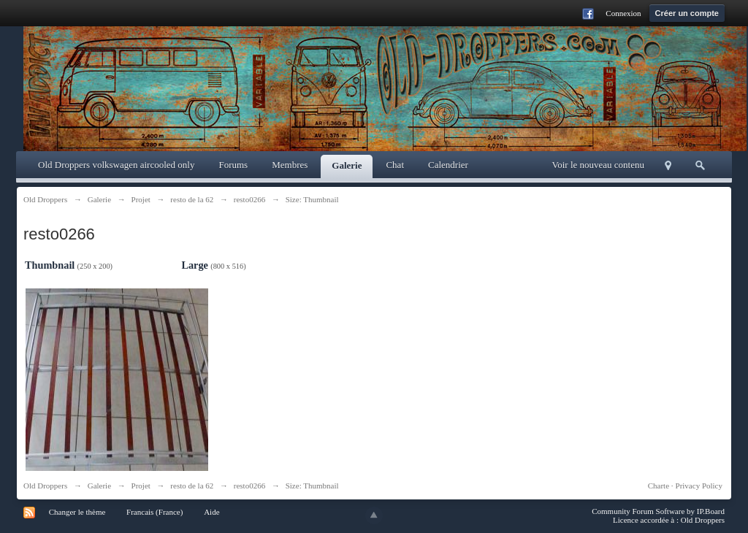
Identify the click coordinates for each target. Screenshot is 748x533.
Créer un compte (687, 13)
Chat (395, 164)
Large (194, 265)
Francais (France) (154, 511)
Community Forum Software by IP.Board (658, 511)
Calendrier (448, 164)
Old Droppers (45, 485)
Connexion (623, 13)
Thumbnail (50, 265)
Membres (290, 164)
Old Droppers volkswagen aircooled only (116, 164)
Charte (658, 485)
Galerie (347, 165)
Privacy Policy (699, 485)
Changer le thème (77, 511)
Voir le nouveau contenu (598, 164)
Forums (233, 164)
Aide (211, 511)
